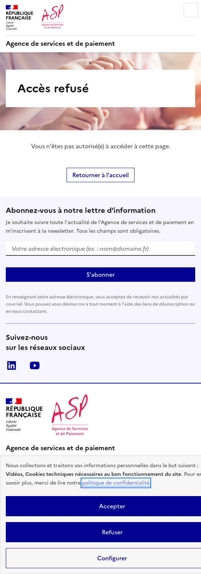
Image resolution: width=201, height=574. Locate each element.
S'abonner (100, 274)
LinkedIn (11, 365)
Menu (191, 10)
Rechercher (170, 10)
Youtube (34, 365)
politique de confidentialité (116, 483)
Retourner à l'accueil (100, 175)
